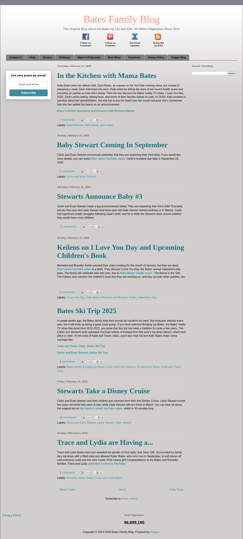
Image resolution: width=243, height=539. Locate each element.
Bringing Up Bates (94, 366)
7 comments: (68, 119)
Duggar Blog (178, 57)
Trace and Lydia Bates (108, 477)
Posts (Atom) (130, 498)
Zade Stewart (123, 422)
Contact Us (16, 57)
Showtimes (134, 57)
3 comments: (68, 472)
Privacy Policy (156, 57)
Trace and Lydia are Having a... (105, 442)
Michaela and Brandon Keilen (119, 297)
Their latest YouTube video (74, 269)
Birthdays (64, 57)
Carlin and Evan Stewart (81, 176)
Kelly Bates (91, 125)
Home (122, 489)
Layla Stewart (105, 422)
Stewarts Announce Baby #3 (99, 196)
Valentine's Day (147, 297)
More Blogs (114, 57)
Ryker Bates (86, 477)
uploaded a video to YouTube (106, 463)
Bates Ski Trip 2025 (86, 311)
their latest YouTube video (108, 158)
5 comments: (68, 292)
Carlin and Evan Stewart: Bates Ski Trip (82, 352)
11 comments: (69, 226)
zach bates (106, 125)
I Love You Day (76, 297)
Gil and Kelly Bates (148, 366)
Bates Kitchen (75, 125)
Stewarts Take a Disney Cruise (103, 391)
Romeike (72, 477)
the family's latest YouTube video (101, 408)
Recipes (47, 57)
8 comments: (68, 171)
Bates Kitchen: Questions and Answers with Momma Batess (95, 110)
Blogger (154, 532)
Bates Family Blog (121, 19)
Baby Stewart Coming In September (112, 145)
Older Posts (176, 489)
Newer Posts (67, 489)
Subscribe (28, 92)
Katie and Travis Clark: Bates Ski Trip (81, 346)
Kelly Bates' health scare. (136, 273)
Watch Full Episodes (89, 57)
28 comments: (69, 417)
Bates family (74, 366)
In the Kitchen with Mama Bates (106, 75)
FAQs (32, 57)
